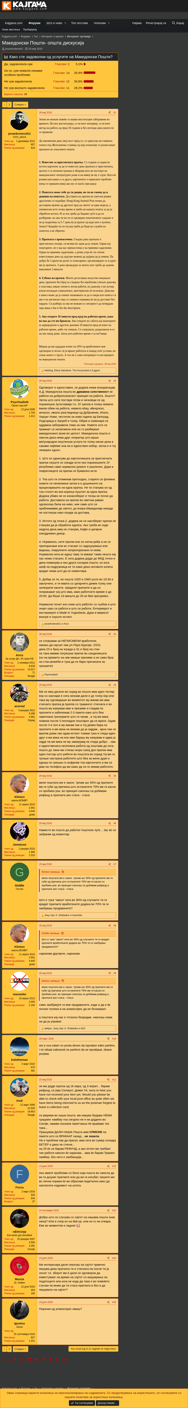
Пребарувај (30, 29)
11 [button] (61, 88)
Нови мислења (11, 29)
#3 (115, 634)
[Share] (109, 112)
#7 (115, 864)
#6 (115, 823)
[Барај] (178, 23)
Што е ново (54, 23)
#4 (115, 685)
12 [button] (61, 81)
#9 (115, 973)
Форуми (34, 23)
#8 (115, 925)
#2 (115, 380)
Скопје (31, 1249)
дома (32, 814)
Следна (19, 104)
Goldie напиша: (51, 933)
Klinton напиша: (51, 871)
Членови (100, 23)
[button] (65, 23)
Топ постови (79, 23)
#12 (114, 1166)
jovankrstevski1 (14, 48)
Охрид (31, 720)
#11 (114, 1079)
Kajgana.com (14, 23)
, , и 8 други (72, 370)
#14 (114, 1258)
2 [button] (62, 64)
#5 (115, 775)
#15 (114, 1302)
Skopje (31, 676)
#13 (114, 1210)
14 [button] (61, 72)
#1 (115, 112)
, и (64, 1028)
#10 (114, 1038)
